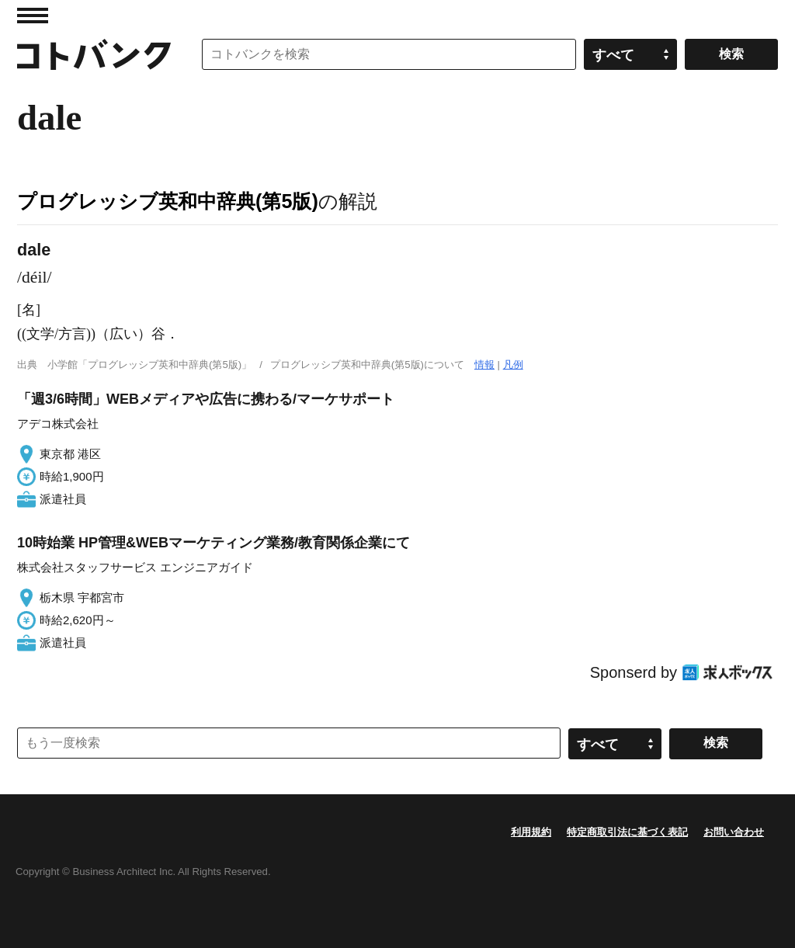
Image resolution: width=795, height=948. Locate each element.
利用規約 (531, 832)
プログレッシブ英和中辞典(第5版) (167, 201)
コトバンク (94, 54)
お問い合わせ (733, 832)
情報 (484, 364)
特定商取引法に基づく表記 (627, 832)
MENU (32, 15)
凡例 (513, 364)
